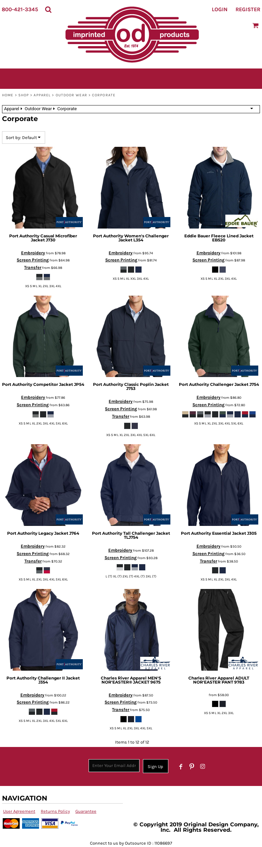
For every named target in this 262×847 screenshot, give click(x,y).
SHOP (23, 95)
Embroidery (33, 252)
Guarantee (85, 811)
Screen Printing (33, 259)
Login (219, 9)
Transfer (32, 267)
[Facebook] (181, 766)
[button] (48, 9)
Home (7, 95)
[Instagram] (202, 766)
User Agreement (19, 811)
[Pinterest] (191, 766)
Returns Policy (55, 811)
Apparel (42, 95)
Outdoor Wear (71, 95)
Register (248, 9)
